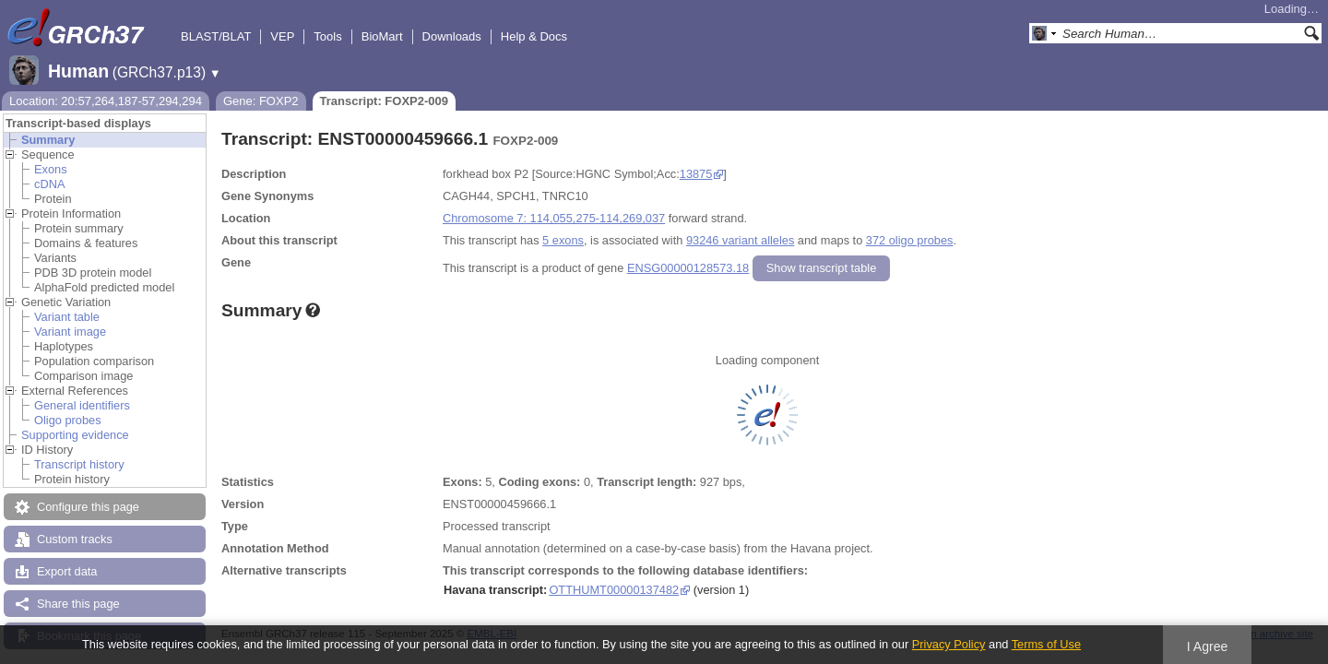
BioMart (382, 36)
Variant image (70, 331)
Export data (67, 571)
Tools (327, 36)
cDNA (49, 184)
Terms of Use (1046, 644)
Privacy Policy (949, 644)
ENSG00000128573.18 (688, 268)
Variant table (67, 317)
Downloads (451, 36)
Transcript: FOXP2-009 (384, 101)
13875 (696, 174)
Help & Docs (534, 36)
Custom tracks (75, 539)
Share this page (78, 604)
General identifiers (82, 405)
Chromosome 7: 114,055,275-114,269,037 (554, 218)
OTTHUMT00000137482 (614, 590)
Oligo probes (67, 420)
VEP (282, 36)
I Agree (1207, 646)
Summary (48, 140)
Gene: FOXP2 (261, 101)
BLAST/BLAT (216, 36)
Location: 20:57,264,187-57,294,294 (105, 101)
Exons (50, 169)
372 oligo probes (910, 240)
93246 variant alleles (740, 240)
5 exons (563, 240)
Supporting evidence (75, 435)
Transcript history (79, 464)
